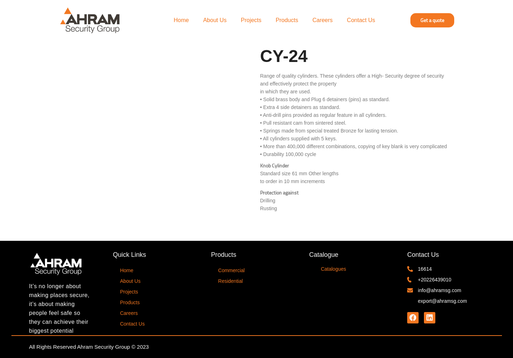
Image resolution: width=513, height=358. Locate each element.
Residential (230, 281)
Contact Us (361, 20)
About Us (215, 20)
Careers (322, 20)
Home (181, 20)
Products (287, 20)
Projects (251, 20)
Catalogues (333, 269)
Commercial (231, 270)
